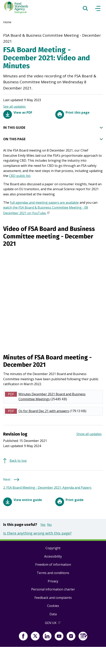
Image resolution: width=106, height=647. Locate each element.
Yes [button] (43, 524)
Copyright (53, 548)
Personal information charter (53, 589)
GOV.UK (53, 623)
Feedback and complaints (53, 597)
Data (53, 614)
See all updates (14, 106)
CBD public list (19, 176)
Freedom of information (53, 564)
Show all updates (89, 434)
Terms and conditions (53, 573)
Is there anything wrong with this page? (37, 533)
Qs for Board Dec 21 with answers (43, 411)
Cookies (53, 606)
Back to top (18, 460)
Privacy (53, 581)
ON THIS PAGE (53, 139)
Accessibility (53, 556)
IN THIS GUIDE (53, 127)
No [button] (49, 524)
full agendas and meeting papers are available (44, 202)
